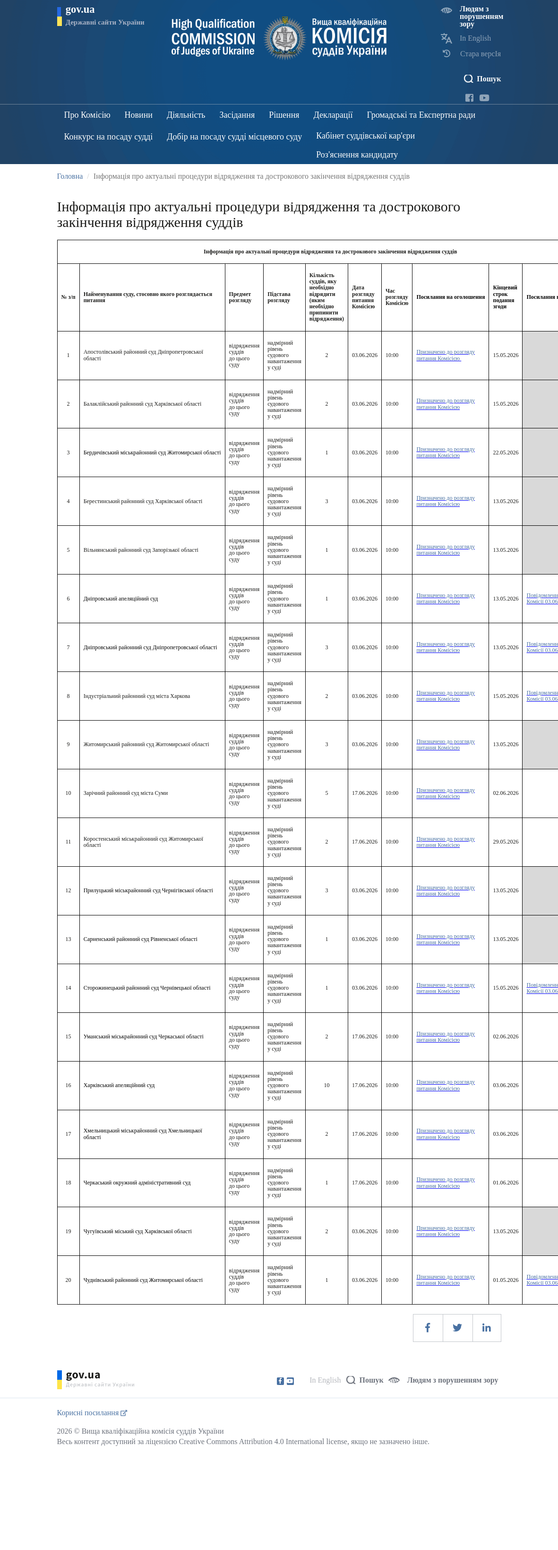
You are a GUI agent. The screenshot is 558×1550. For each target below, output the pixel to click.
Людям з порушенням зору (482, 16)
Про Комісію (87, 115)
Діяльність (186, 115)
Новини (139, 115)
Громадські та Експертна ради (421, 115)
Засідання (237, 115)
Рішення (284, 115)
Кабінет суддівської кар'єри (365, 135)
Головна (70, 176)
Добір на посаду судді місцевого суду (234, 136)
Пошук (489, 79)
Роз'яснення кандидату (357, 154)
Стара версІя (480, 54)
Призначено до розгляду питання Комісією (445, 354)
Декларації (333, 115)
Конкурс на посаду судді (108, 136)
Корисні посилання (92, 1413)
